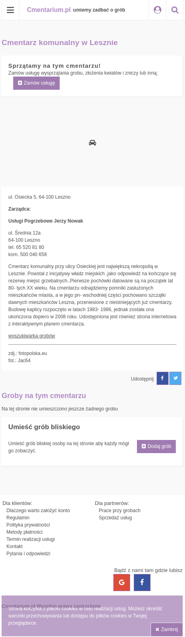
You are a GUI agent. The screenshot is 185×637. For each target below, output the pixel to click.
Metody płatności (24, 532)
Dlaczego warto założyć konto (38, 510)
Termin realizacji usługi (30, 539)
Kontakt (14, 546)
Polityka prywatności (28, 525)
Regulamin (17, 518)
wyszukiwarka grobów (31, 336)
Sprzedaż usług (115, 518)
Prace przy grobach (120, 510)
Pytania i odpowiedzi (28, 553)
